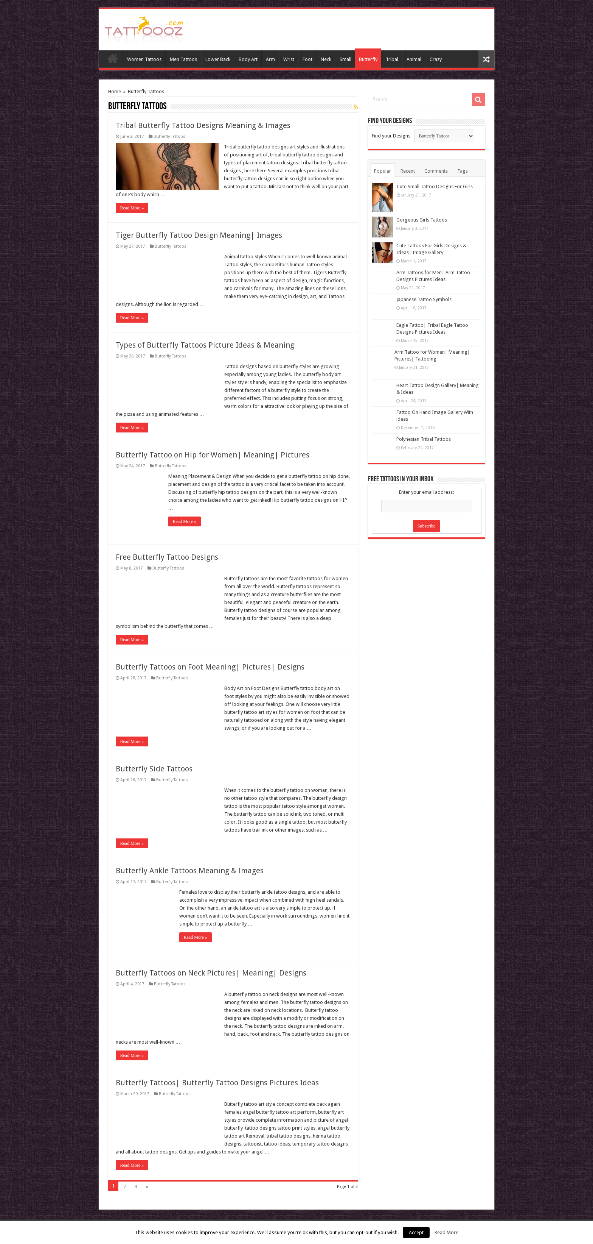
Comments (436, 171)
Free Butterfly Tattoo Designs (167, 557)
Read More (446, 1232)
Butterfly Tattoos (169, 136)
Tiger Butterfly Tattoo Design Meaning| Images (199, 235)
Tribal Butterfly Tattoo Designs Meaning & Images (203, 125)
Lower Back (217, 59)
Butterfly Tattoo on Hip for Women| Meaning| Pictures (212, 454)
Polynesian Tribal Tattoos (423, 439)
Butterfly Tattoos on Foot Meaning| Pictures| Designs (210, 666)
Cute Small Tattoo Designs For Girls (435, 186)
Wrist (288, 59)
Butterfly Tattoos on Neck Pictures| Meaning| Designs (211, 972)
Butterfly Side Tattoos (154, 768)
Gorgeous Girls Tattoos (421, 220)
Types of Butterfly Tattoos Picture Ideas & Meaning (205, 345)
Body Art (248, 59)
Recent (408, 171)
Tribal (392, 59)
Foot (307, 59)
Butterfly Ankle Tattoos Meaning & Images (190, 870)
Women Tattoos (144, 59)
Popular (382, 171)
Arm (270, 59)
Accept (416, 1232)
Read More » (132, 208)
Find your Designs (391, 136)
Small (345, 59)
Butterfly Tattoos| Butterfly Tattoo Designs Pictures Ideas (217, 1082)
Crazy (436, 59)
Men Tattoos (183, 59)
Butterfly (368, 59)
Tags (462, 171)
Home (113, 58)
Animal (414, 59)
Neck (326, 59)
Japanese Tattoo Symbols (424, 299)
